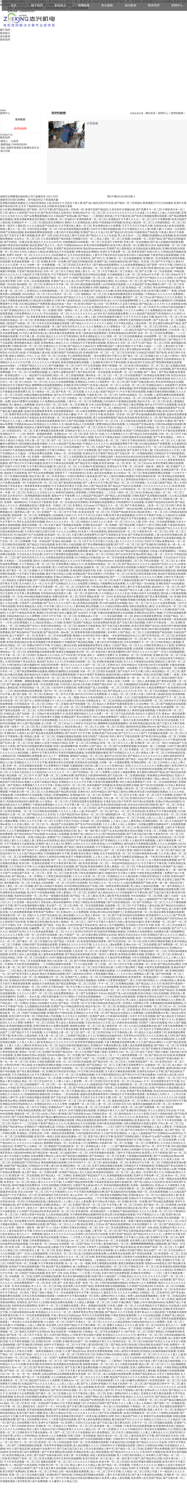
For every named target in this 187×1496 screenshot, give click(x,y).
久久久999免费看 (108, 986)
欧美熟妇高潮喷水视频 (31, 459)
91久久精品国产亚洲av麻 (62, 215)
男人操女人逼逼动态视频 (144, 886)
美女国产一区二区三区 (59, 905)
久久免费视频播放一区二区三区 (98, 1409)
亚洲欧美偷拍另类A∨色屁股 (62, 798)
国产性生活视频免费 (111, 1412)
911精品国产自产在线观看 (29, 534)
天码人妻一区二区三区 (37, 440)
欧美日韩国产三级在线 (95, 736)
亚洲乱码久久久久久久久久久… (51, 287)
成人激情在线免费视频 (50, 954)
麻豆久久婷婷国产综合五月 (24, 212)
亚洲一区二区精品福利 (172, 1295)
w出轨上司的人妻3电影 (54, 1113)
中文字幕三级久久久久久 (58, 606)
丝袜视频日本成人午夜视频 (110, 889)
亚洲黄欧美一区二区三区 (14, 1380)
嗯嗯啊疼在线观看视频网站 (47, 385)
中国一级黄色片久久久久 (49, 446)
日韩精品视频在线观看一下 (61, 964)
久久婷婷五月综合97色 (83, 723)
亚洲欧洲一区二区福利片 (61, 219)
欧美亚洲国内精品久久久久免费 (84, 713)
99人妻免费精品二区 (103, 1432)
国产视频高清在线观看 (173, 703)
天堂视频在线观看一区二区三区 (165, 733)
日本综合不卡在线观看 (154, 1338)
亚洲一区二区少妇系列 (151, 1325)
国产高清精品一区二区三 (100, 1064)
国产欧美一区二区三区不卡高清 (25, 1334)
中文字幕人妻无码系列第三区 (92, 1344)
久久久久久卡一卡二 (60, 772)
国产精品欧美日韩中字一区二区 (162, 1383)
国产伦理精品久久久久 (122, 752)
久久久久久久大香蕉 (11, 934)
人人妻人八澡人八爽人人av (133, 739)
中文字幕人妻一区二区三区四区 (82, 804)
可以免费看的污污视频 (56, 765)
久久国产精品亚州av (68, 814)
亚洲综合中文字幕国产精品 (15, 385)
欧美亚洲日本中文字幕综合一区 (137, 986)
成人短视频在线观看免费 (92, 1253)
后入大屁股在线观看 (126, 1364)
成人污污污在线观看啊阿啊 (122, 300)
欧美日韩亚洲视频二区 (16, 869)
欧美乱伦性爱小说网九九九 (19, 658)
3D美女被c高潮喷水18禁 (84, 287)
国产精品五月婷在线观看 (143, 433)
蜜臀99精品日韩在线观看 (110, 424)
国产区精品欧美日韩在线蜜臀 (16, 297)
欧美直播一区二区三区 (89, 1373)
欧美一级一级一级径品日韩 (167, 882)
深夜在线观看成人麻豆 (141, 606)
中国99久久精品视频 (167, 1087)
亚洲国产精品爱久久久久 (81, 1035)
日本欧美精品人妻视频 (168, 642)
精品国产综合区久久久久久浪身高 (129, 1377)
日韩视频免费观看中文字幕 (114, 498)
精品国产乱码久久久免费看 (44, 1380)
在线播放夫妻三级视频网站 (169, 931)
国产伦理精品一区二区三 (87, 772)
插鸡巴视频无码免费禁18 (26, 1185)
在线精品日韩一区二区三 (44, 1159)
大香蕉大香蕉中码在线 (48, 658)
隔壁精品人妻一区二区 (27, 511)
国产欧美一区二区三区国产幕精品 (144, 1331)
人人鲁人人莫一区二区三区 (104, 479)
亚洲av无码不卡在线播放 (145, 593)
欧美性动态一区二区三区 (45, 1048)
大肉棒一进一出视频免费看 (114, 762)
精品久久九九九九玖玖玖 (47, 242)
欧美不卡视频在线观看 (126, 580)
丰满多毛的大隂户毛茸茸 (14, 609)
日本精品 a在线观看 (42, 882)
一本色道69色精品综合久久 (125, 635)
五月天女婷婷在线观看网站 (139, 1357)
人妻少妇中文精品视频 (66, 232)
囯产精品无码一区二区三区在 (109, 1061)
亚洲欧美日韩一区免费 (53, 261)
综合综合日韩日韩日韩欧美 (143, 804)
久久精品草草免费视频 (142, 840)
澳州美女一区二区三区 (98, 375)
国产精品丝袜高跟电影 (77, 954)
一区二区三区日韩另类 (154, 326)
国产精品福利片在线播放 (134, 551)
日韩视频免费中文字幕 (56, 853)
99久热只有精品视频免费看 (112, 313)
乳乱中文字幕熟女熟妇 (107, 437)
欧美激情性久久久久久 (158, 915)
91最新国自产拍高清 (145, 232)
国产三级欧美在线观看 (45, 580)
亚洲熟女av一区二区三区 (68, 433)
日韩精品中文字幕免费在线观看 (87, 342)
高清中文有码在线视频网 (67, 1458)
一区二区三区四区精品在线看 (168, 446)
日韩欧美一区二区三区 (149, 1399)
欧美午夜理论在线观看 (81, 710)
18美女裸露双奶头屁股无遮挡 (140, 1123)
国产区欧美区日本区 (167, 1435)
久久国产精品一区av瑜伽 (141, 583)
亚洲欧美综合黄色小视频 (148, 612)
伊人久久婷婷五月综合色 (33, 648)
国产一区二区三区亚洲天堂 (34, 938)
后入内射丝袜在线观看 (133, 420)
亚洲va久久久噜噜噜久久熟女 (73, 407)
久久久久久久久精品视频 (14, 752)
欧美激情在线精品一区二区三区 (103, 564)
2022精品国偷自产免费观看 (34, 303)
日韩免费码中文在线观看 (130, 502)
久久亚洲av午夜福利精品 (92, 466)
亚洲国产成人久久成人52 (94, 232)
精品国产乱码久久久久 (164, 564)
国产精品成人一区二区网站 (27, 876)
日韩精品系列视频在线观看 (88, 1474)
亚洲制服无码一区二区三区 (85, 794)
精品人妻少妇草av (27, 970)
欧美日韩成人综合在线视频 (153, 993)
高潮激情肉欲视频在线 (162, 570)
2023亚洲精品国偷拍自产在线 (80, 886)
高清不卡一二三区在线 (24, 1123)
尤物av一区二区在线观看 (67, 453)
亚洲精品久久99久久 (86, 381)
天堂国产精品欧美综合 (29, 271)
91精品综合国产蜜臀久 (139, 889)
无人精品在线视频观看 (145, 619)
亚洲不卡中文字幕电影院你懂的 (135, 778)
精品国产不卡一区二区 (162, 684)
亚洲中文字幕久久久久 (161, 1019)
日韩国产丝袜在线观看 (19, 899)
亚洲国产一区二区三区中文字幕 (59, 511)
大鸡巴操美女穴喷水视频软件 (23, 664)
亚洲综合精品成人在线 (141, 1087)
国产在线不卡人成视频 (34, 850)
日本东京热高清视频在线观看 (53, 323)
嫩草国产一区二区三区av (137, 297)
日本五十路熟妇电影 (161, 1113)
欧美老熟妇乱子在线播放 (81, 1318)
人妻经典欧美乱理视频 (85, 606)
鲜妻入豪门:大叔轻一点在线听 (168, 228)
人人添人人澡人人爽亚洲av (126, 820)
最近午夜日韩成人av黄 (58, 573)
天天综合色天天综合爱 (29, 554)
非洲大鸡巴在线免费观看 (115, 1273)
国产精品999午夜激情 (121, 879)
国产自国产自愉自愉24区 (140, 381)
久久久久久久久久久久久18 (158, 485)
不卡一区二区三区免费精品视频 (29, 372)
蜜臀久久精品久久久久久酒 (122, 1325)
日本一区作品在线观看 (29, 925)
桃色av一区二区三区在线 (131, 817)
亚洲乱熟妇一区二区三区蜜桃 (62, 1090)
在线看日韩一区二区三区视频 (115, 1142)
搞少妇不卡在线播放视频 (41, 892)
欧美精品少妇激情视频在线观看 (51, 899)
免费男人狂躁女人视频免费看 (118, 772)
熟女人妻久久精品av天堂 (57, 1412)
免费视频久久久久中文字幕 (37, 785)
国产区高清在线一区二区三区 (158, 635)
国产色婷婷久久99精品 (24, 329)
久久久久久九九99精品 (13, 1429)
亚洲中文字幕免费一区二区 (115, 251)
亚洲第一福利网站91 (43, 456)
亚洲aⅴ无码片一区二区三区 (70, 785)
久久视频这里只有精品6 (56, 729)
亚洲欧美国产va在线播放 (170, 583)
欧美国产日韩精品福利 (136, 430)
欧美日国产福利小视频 (80, 437)
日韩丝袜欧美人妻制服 (142, 1370)
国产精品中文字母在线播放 (131, 518)
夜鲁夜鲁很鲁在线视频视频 (46, 316)
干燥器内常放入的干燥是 (137, 1360)
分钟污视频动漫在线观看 (63, 957)
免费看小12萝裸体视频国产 (53, 329)
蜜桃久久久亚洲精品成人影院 (81, 222)
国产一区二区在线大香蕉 (118, 850)
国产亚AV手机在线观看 (88, 824)
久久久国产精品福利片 (84, 498)
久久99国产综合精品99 (125, 378)
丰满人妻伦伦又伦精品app (65, 1315)
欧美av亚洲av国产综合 (39, 248)
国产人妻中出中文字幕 (95, 482)
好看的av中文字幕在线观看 (56, 951)
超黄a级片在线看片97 (43, 1448)
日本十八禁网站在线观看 (165, 1412)
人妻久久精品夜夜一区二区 (159, 590)
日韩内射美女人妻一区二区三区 (37, 1250)
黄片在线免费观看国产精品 (108, 417)
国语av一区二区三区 (92, 814)
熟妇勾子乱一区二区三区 (169, 316)
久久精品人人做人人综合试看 (163, 212)
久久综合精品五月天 (139, 446)
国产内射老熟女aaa (50, 970)
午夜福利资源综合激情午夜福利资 (113, 1182)
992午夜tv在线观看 (158, 629)
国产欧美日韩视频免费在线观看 (149, 215)
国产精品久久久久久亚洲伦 (167, 297)
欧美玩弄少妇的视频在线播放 (151, 791)
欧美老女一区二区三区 (16, 1182)
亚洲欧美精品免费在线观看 (57, 1302)
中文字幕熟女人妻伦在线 (146, 905)
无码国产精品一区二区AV (50, 349)
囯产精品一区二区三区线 (155, 342)
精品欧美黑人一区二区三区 (152, 511)
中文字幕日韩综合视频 (39, 466)
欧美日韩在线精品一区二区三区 (146, 365)
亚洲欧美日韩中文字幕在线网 (109, 362)
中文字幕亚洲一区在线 (21, 749)
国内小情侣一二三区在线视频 (49, 1328)
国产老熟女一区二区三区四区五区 (102, 918)
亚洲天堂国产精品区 (96, 209)
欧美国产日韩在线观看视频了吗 (26, 1266)
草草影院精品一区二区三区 (34, 687)
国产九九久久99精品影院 (74, 580)
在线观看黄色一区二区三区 (47, 1360)
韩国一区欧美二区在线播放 (112, 1087)
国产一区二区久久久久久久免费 (69, 440)
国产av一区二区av (154, 638)
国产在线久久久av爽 (101, 290)
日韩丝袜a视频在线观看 (168, 424)
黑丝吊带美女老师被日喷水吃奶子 (65, 1416)
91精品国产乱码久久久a (155, 1341)
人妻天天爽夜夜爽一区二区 (137, 918)
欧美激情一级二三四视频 (151, 746)
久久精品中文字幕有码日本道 (30, 999)
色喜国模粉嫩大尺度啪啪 (131, 1289)
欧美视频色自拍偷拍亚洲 (68, 1364)
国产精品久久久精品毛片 (81, 346)
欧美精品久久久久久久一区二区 (124, 1029)
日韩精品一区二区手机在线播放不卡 (103, 1331)
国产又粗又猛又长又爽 (164, 846)
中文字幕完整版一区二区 (44, 359)
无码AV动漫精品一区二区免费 (135, 394)
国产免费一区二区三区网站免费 (56, 775)
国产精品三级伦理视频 (131, 404)
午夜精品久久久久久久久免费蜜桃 (164, 294)
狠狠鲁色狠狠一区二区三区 (85, 1025)
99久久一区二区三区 (100, 580)
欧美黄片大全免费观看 (86, 469)
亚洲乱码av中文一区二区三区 (89, 212)
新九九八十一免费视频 (56, 755)
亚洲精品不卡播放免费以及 (106, 1045)
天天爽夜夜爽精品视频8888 (66, 918)
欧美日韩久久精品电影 (24, 1035)
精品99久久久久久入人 (64, 1299)
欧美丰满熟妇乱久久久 (92, 336)
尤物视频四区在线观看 (75, 242)
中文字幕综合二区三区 (24, 1195)
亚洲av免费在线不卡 (11, 716)
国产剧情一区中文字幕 (39, 209)
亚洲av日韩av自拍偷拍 (168, 801)
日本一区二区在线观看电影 (74, 599)
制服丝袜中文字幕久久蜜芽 (120, 873)
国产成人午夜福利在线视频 (147, 1474)
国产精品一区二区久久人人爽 (62, 1224)
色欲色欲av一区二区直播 (38, 489)
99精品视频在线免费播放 (38, 394)
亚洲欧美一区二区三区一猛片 (43, 590)
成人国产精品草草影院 (106, 1221)
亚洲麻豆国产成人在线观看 (32, 547)
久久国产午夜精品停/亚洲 (14, 398)
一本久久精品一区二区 (61, 999)
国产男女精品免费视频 (161, 1201)
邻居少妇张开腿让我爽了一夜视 (159, 290)
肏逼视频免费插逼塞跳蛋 (38, 232)
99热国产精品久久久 (109, 1019)
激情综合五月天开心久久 (74, 479)
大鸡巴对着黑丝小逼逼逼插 (82, 476)
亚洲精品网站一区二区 (143, 762)
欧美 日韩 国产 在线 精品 (144, 1227)
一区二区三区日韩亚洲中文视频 (42, 716)
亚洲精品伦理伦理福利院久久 (26, 980)
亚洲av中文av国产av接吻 (65, 427)
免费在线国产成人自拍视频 (155, 368)
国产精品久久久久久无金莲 (101, 235)
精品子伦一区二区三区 (112, 1347)
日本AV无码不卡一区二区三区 (84, 1162)
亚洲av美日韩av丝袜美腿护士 (106, 912)
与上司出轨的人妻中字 (100, 1390)
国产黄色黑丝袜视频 (69, 482)
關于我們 (37, 5)
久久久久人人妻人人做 (71, 811)
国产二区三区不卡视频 (109, 788)
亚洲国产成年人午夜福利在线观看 (118, 951)
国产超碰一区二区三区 (29, 694)
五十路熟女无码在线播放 (146, 469)
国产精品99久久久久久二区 (97, 1055)
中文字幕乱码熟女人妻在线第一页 (132, 323)
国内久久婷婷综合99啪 (46, 560)
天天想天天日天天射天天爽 (95, 1097)
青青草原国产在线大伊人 (146, 251)
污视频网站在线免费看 (112, 583)
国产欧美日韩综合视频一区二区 (159, 736)
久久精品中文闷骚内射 (73, 1139)
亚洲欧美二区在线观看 (155, 258)
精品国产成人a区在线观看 (36, 567)
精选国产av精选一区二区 (21, 323)
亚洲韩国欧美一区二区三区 (91, 219)
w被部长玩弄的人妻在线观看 (47, 869)
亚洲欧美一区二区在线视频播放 (124, 258)
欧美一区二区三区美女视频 (37, 1458)
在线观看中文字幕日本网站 (49, 450)
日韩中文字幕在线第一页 (55, 986)
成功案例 (130, 5)
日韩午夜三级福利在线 (67, 300)
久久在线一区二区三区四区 (109, 726)
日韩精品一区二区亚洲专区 (154, 1292)
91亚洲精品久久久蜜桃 (168, 999)
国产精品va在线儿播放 (45, 1247)
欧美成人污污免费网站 (109, 843)
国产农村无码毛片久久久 (71, 326)
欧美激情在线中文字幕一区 (68, 778)
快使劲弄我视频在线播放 (111, 931)
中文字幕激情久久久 (46, 1074)
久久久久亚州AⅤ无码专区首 (80, 931)
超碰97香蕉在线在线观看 (14, 245)
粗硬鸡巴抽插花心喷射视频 (71, 492)
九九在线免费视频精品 (132, 264)
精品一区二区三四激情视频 (68, 375)
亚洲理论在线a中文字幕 (150, 1071)
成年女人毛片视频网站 (111, 925)
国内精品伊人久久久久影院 (133, 1113)
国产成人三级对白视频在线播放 (116, 476)
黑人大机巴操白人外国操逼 (63, 768)
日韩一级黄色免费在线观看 (114, 886)
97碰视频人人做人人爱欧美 (156, 1126)
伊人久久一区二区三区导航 (46, 1286)
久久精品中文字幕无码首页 (34, 274)
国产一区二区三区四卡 (93, 427)
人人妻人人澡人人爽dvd (17, 1045)
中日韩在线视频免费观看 (18, 1077)
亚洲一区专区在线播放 (17, 1286)
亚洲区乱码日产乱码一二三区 (146, 798)
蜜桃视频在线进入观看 (26, 342)
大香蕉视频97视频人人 (106, 973)
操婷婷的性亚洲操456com (140, 726)
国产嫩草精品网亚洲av (128, 1146)
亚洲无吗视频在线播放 (71, 752)
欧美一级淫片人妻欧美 (12, 225)
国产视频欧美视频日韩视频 (130, 599)
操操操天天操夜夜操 (15, 472)
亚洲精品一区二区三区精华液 (135, 655)
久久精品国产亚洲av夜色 (140, 424)
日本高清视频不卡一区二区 (79, 446)
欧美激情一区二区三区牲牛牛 (142, 307)
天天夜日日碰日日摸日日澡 (39, 531)
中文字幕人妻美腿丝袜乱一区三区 (110, 1243)
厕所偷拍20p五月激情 (36, 674)
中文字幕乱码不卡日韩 (84, 729)
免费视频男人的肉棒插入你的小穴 (57, 515)
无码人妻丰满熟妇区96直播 (134, 349)
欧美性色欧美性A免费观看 (128, 596)
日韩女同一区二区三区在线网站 (141, 788)
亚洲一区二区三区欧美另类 (62, 873)
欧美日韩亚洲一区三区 (34, 388)
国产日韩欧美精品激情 (19, 1328)
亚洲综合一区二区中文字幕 (58, 694)
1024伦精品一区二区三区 (36, 294)
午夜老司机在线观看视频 (164, 255)
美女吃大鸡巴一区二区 (48, 404)
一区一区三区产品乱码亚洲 (118, 713)
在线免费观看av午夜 (156, 1012)
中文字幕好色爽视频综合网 (89, 1191)
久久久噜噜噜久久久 (97, 326)
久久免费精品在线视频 (52, 401)
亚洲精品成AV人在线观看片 (161, 385)
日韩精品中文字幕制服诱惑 (169, 453)
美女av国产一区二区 (96, 811)
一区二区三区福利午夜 (76, 586)
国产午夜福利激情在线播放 (122, 459)
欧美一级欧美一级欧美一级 (34, 378)
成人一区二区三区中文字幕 (105, 1471)
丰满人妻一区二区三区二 (52, 1035)
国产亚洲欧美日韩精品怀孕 (161, 1048)
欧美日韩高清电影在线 (143, 573)
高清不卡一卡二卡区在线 (51, 1406)
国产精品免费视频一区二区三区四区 (76, 983)
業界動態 (20, 119)
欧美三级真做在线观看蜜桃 (91, 333)
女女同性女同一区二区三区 (171, 606)
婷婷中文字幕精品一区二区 (59, 1344)
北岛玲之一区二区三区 (26, 238)
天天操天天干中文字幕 (148, 879)
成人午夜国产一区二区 (22, 635)
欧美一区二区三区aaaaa (128, 1081)
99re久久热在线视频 (91, 697)
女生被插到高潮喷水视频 (47, 1064)
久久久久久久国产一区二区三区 (88, 664)
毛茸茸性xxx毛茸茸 (134, 1035)
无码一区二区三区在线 (53, 355)
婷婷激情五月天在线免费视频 (23, 469)
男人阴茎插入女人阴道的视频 (105, 310)
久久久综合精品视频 (149, 1315)
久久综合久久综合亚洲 (92, 668)
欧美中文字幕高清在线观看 (58, 463)
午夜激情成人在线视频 (21, 817)
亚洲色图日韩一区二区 (95, 352)
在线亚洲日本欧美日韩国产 (108, 837)
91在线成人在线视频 (57, 833)
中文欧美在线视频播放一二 (29, 964)
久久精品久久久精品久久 (53, 629)
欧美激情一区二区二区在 (172, 1253)
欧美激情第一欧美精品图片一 (144, 977)
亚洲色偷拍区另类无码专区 (53, 1195)
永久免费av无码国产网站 (128, 1250)
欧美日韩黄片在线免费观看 (101, 320)
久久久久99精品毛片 (47, 817)
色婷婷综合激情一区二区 (28, 895)
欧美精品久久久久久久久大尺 (57, 1042)
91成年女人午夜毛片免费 (79, 749)
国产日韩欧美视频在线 (86, 960)
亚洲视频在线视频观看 (149, 557)
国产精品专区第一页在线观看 (94, 372)
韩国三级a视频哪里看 (65, 746)
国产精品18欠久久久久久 (136, 564)
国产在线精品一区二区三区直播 (107, 1155)
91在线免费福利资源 (104, 622)
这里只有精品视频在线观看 (34, 1097)
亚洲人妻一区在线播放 (136, 242)
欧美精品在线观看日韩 (157, 375)
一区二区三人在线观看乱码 (71, 456)
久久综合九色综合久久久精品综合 (28, 772)
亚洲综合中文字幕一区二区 (58, 284)
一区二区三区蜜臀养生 (146, 1142)
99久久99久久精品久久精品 (29, 251)
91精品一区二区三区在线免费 (139, 398)
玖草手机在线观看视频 (31, 1416)
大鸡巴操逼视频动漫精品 (113, 1282)
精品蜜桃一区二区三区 (29, 284)
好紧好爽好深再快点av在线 (101, 934)
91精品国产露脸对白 (38, 1390)
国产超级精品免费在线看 (14, 928)
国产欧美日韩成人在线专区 (56, 212)
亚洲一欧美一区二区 (86, 1282)
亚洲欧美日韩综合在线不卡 (152, 996)
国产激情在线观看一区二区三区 (17, 710)
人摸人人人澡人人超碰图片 (87, 619)
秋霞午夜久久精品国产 (105, 1276)
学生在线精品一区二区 (56, 313)
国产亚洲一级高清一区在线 (117, 1308)
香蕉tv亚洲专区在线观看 (65, 378)
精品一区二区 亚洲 (56, 1386)
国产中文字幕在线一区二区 (32, 1347)
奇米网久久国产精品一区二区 (124, 632)
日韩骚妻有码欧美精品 (72, 817)
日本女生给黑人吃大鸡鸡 (149, 1217)
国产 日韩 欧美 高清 (38, 537)
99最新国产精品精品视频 (79, 642)
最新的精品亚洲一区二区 (121, 531)
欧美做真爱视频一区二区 (25, 261)
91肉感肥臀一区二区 (155, 336)
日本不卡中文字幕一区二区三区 (58, 616)
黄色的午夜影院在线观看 (172, 573)
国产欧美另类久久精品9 (25, 973)
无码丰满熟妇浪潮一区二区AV (95, 596)
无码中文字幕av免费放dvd (159, 541)
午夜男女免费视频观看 (157, 967)
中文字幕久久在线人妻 (105, 541)
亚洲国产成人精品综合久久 (103, 892)
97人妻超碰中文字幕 (54, 1318)
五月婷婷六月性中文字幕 (139, 925)
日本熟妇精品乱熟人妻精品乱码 (44, 1201)
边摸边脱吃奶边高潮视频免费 (57, 1373)
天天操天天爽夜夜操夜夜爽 (15, 983)
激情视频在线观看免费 (166, 889)
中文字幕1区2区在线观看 (164, 720)
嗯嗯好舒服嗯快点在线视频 (157, 235)
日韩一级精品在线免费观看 (59, 1133)
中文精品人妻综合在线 (63, 645)
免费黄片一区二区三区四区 (39, 1022)
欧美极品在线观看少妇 (130, 1006)
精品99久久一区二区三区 (166, 586)
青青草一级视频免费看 (40, 433)
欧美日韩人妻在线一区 (123, 245)
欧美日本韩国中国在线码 (62, 850)
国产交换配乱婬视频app (22, 619)
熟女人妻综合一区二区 (97, 915)
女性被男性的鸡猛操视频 (14, 1243)
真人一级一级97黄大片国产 (93, 830)
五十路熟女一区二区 (43, 391)
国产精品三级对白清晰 (120, 791)
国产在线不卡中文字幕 (56, 339)
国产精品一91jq (134, 759)
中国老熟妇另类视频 (110, 222)
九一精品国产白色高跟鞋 (38, 375)
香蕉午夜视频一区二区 (114, 365)
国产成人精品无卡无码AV (170, 1016)
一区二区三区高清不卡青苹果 (105, 242)
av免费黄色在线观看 (118, 1253)
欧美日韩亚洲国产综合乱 (146, 625)
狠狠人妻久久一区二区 (12, 228)
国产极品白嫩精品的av (53, 1116)
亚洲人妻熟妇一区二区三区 (119, 866)
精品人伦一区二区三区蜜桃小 (102, 1429)
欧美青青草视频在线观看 (118, 648)
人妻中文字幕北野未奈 (12, 1289)
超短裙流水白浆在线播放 (55, 268)
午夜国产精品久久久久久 (33, 365)
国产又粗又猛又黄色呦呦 (116, 625)
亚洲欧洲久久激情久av (78, 349)
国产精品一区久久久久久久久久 (24, 1308)
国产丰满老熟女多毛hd (113, 534)
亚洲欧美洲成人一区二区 (57, 1204)
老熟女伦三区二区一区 (82, 788)
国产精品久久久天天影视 (62, 388)
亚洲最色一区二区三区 (141, 749)
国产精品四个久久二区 (165, 1221)
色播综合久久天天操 (54, 346)
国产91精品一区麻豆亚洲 (18, 242)
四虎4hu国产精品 (23, 446)
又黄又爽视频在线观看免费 (48, 430)
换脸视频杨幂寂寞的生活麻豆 (94, 645)
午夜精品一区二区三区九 (144, 1406)
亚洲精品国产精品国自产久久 (89, 1175)
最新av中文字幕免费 (63, 495)
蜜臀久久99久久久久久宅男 (80, 843)
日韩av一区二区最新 (57, 703)
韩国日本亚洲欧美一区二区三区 (47, 398)
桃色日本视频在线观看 (52, 973)
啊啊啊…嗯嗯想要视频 (27, 681)
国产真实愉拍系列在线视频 (120, 1191)
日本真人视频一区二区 (120, 1305)
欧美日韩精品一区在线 (71, 508)
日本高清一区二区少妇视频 (169, 1286)
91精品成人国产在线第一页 (19, 713)
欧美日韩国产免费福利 (12, 720)
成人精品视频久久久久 (71, 915)
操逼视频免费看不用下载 (124, 443)
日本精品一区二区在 (114, 1090)
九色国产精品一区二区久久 (111, 446)
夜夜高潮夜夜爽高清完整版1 (30, 219)
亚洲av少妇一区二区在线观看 (141, 837)
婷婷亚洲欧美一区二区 (131, 1188)
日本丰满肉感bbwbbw (152, 1302)
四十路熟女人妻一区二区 (150, 752)
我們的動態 (20, 128)
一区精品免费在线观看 (39, 453)
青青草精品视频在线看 (108, 1256)
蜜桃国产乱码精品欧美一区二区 (66, 1146)
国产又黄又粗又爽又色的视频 (49, 1468)
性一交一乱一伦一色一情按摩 (99, 638)
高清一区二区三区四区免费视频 (156, 333)
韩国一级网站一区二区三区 (72, 310)
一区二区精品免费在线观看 (119, 938)
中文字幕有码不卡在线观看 (66, 274)
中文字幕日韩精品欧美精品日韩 (58, 830)
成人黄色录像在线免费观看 (59, 333)
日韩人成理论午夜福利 (126, 1351)
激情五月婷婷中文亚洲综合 (34, 1331)
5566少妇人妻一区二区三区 (85, 329)
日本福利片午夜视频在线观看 (119, 401)
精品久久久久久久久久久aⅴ (58, 1234)
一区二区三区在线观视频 (87, 1068)
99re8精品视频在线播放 (37, 596)
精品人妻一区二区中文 (160, 554)
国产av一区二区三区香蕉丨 (59, 690)
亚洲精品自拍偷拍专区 (109, 1035)
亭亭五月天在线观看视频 (96, 1315)
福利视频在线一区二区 (16, 882)
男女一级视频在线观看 (56, 895)
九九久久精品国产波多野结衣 (150, 339)
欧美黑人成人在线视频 (80, 1386)
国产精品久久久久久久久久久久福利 (91, 323)
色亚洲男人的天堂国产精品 (145, 1240)
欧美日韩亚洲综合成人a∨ (155, 268)
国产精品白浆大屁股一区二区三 (115, 827)
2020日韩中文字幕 (175, 1100)
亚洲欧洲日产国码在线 (59, 1012)
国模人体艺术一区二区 (160, 1409)
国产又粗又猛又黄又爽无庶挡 (114, 1422)
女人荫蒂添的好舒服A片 (134, 479)
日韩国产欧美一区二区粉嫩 (22, 1263)
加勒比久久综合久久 (11, 1094)
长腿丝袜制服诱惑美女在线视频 (125, 294)
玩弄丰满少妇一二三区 (23, 1139)
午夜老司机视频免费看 (105, 781)
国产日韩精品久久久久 (63, 583)
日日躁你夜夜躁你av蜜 (142, 359)
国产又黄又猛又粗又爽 (139, 833)
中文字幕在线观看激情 (137, 846)
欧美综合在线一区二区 (162, 456)
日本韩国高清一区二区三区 (135, 489)
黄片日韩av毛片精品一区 (106, 1201)
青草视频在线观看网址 (102, 502)
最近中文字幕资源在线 (99, 1139)
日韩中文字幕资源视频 (127, 1126)
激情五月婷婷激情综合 (168, 359)
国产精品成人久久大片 (151, 303)
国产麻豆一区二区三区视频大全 (140, 355)
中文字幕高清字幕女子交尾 (67, 485)
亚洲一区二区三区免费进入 (88, 368)
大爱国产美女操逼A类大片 (87, 1185)
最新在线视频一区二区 (34, 524)
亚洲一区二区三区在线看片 (170, 925)
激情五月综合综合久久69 (76, 609)
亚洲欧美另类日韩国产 (76, 385)
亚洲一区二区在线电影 (107, 1149)
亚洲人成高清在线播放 (99, 472)
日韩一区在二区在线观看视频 (33, 281)
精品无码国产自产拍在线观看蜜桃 (148, 329)
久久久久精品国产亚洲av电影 (65, 443)
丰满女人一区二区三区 (109, 1077)
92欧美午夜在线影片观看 (87, 1334)
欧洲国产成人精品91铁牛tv (104, 551)
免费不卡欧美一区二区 (19, 255)
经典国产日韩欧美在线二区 (152, 567)
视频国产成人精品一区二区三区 (37, 407)
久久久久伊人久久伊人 (85, 1412)
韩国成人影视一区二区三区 (39, 736)
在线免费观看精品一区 (66, 411)
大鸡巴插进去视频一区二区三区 (44, 228)
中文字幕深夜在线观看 (50, 1263)
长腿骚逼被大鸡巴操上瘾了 (85, 765)
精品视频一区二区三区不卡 (76, 541)
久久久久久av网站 (133, 310)
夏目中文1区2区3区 (115, 755)
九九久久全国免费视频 (61, 381)
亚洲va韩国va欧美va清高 (26, 1149)
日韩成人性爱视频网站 (162, 551)
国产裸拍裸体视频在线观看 (166, 362)
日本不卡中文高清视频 (87, 365)
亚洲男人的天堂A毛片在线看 (91, 1234)
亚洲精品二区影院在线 (30, 1133)
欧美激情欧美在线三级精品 (34, 1058)
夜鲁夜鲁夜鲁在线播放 (37, 485)
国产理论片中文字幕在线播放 (25, 463)
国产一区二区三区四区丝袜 (95, 1032)
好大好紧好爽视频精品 (12, 209)
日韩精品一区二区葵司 (79, 398)
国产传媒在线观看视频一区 (79, 1360)
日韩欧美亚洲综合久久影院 (159, 645)
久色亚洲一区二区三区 (85, 951)
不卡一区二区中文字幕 (90, 414)
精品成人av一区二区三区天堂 (77, 1240)
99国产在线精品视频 (11, 232)
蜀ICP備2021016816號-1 (121, 196)
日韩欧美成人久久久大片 (133, 1276)
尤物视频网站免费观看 (75, 551)
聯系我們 (154, 5)
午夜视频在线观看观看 (139, 1155)
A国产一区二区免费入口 (96, 1058)
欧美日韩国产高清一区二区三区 (155, 1247)
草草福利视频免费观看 (116, 1185)
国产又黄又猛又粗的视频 (166, 1360)
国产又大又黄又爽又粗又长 (117, 339)
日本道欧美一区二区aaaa (43, 1243)
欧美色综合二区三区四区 (150, 1116)
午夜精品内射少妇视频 (122, 1442)
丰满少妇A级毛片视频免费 (148, 827)
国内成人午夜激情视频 (173, 593)
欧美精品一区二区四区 (139, 287)
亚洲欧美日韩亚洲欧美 (39, 921)
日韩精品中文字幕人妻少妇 (76, 837)
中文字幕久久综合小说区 (84, 986)
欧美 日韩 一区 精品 (20, 1247)
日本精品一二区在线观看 (18, 560)
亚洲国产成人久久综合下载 (95, 547)
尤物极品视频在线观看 (68, 736)
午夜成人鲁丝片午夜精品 (67, 489)
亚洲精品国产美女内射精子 (88, 573)
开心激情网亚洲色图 (78, 355)
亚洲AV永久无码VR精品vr (122, 664)
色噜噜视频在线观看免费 (41, 651)
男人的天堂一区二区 (64, 466)
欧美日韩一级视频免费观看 (110, 1386)
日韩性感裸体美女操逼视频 (136, 437)
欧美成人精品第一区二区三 (138, 222)
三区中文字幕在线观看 (65, 1029)
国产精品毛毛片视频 (86, 463)
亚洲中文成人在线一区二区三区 (122, 268)
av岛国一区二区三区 (133, 385)
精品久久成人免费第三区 (152, 1032)
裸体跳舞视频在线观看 (53, 1162)
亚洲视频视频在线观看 (37, 495)
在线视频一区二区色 (11, 596)
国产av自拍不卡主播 (84, 612)
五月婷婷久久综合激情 (80, 629)
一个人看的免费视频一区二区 (130, 1055)
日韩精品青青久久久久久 (70, 1429)
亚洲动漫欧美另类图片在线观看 (25, 1399)
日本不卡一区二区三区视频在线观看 (152, 1422)
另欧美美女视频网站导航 (147, 411)
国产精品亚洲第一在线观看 (19, 349)
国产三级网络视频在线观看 (27, 1445)
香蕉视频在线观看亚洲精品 (49, 320)
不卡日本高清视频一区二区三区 (21, 1461)
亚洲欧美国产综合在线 (104, 733)
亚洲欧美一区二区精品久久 (51, 1425)
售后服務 (107, 5)
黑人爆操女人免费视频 (21, 404)
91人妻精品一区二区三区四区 (20, 437)
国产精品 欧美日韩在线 (147, 547)
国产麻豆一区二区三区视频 (22, 570)
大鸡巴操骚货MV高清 (94, 300)
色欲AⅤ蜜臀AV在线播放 (25, 401)
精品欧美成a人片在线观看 (80, 424)
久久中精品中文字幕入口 (23, 866)
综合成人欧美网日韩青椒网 (106, 1269)
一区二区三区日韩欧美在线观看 (39, 811)
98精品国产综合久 (29, 625)
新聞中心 (163, 113)
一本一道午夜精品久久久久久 (72, 1084)
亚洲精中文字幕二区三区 (164, 1237)
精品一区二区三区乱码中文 (123, 277)
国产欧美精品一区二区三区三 (130, 859)
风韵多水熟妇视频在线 (96, 577)
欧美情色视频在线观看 (79, 417)
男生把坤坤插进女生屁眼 (167, 287)
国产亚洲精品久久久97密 (114, 840)
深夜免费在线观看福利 (80, 889)
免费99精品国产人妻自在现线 (113, 346)
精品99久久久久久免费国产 (93, 1299)
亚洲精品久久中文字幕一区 (15, 456)
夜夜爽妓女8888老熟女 (160, 775)
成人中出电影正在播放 (16, 1155)
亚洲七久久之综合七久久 (41, 492)
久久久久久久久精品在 (29, 1142)
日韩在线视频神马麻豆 (109, 316)
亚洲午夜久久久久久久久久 (37, 778)
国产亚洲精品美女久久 (16, 310)
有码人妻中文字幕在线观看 (95, 378)
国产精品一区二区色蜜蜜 (115, 1464)
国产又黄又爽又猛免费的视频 (81, 1367)
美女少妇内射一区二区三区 (77, 658)
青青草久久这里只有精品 (124, 303)
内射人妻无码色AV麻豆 (131, 921)
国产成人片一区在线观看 (36, 1377)
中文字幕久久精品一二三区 (146, 346)
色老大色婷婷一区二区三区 (34, 918)
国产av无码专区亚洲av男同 (130, 554)
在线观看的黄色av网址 (19, 1237)
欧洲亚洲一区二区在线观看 (24, 1175)
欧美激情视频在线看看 (76, 228)
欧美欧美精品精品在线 (127, 290)
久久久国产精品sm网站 (30, 853)
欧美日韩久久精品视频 (136, 255)
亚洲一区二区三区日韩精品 (84, 742)
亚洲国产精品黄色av (11, 1126)
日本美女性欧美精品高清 (48, 297)
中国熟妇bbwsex (73, 245)
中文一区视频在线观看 (61, 1347)
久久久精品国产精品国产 (143, 313)
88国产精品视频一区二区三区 (89, 277)
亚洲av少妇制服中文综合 (43, 1003)
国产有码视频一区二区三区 (15, 1168)
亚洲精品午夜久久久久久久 (80, 430)
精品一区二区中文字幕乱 (33, 1107)
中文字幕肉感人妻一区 (124, 1032)
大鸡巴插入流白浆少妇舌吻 (75, 684)
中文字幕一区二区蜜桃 (43, 310)
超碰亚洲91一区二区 (76, 1152)
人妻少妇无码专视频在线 (168, 534)
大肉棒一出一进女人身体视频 (138, 681)
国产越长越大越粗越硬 (19, 684)
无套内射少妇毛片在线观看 (153, 664)
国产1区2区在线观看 (151, 785)
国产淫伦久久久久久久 (139, 651)
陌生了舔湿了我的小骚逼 (101, 817)
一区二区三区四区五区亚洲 (124, 687)
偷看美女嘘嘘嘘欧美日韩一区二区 (75, 651)
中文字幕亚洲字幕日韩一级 (66, 863)
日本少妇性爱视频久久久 (103, 404)
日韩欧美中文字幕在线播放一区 (74, 1295)
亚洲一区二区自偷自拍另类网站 (70, 502)
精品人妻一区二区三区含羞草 (94, 1107)
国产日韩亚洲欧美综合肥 (107, 398)
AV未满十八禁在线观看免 (92, 531)
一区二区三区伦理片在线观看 (70, 882)
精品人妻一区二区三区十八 (154, 1364)
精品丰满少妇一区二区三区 (100, 1006)
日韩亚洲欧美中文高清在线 (56, 368)
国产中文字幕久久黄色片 (169, 261)
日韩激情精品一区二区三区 (170, 222)
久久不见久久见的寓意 (75, 1016)
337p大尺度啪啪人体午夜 (129, 1390)
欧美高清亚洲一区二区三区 (94, 511)
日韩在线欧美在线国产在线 (153, 1344)
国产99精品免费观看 (84, 1087)
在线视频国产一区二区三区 (39, 1084)
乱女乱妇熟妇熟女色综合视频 (126, 830)
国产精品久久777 (83, 681)
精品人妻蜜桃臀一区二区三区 (139, 1354)
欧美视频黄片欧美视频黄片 (48, 642)
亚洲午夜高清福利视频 (109, 1123)
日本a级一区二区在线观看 (94, 820)
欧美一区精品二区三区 (58, 505)
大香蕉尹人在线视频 (30, 603)
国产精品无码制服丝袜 (80, 261)
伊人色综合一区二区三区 (33, 381)
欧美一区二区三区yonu (139, 463)
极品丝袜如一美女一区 (64, 303)
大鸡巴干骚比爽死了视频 (129, 967)
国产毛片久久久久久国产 (57, 603)
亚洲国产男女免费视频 (139, 1090)
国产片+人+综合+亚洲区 (54, 1227)
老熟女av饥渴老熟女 (47, 840)
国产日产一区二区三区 (19, 518)
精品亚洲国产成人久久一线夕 (45, 245)
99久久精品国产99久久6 (128, 1416)
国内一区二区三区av (129, 492)
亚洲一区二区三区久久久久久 (118, 1116)
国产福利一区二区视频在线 (169, 1403)
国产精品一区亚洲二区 (141, 261)
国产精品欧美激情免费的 (89, 866)
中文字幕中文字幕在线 (154, 863)
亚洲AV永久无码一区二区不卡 (123, 342)
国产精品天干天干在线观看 (27, 1032)
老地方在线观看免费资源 (148, 616)
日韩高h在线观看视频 (84, 537)
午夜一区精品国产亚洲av (46, 541)
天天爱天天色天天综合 (66, 820)
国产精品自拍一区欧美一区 (68, 209)
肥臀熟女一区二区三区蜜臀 (125, 326)
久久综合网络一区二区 (146, 703)
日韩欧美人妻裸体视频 (119, 388)
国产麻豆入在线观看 (173, 1240)
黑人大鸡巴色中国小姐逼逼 (67, 567)
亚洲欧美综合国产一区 (16, 316)
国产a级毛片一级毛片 (54, 1110)
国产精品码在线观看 (170, 417)
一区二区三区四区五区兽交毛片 (74, 264)
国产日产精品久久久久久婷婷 (155, 277)
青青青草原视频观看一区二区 (110, 749)
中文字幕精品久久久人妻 (136, 228)
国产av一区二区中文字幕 (156, 1146)
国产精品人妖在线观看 (117, 495)
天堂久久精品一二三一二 (121, 427)
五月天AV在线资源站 (79, 255)
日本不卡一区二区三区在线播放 (146, 869)
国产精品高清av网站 (169, 964)
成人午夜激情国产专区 (136, 1077)
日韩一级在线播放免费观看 (24, 368)
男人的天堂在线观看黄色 (170, 716)
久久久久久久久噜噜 (150, 577)
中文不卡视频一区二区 (58, 459)
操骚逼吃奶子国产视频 (103, 1084)
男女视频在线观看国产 (172, 1406)
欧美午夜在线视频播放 (122, 515)
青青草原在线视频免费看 (36, 638)
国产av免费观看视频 (35, 215)
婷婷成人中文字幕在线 (117, 215)
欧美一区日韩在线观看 (148, 938)
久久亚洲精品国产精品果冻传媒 (58, 791)
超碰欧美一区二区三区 (96, 567)
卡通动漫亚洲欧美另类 (63, 938)
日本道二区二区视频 (155, 830)
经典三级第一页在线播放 (82, 1435)
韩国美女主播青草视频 (37, 427)
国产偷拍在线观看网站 (106, 264)
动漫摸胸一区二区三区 (117, 905)
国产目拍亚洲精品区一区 (121, 902)
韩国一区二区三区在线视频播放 (124, 336)
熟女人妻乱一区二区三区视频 (113, 238)
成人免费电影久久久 (154, 1159)
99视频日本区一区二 (84, 238)
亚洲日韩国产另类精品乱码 (66, 352)
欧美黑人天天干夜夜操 (12, 577)
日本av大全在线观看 (26, 759)
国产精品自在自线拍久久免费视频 (124, 1012)
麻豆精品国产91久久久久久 (127, 1419)
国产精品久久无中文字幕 (116, 1068)
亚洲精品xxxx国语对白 (170, 1133)
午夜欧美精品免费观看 (150, 873)
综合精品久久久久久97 (80, 1468)
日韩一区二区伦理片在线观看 (41, 934)
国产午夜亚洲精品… (164, 437)
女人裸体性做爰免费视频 (141, 710)
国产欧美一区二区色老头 (43, 508)
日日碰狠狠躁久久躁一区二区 (123, 274)
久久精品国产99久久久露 (128, 590)
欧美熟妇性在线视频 (86, 762)
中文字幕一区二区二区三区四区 (17, 655)
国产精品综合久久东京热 (41, 814)
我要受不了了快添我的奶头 (70, 472)
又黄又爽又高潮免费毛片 (85, 534)
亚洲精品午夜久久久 (108, 1110)
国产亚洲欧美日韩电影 (153, 544)
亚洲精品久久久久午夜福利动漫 (168, 739)
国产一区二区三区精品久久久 (67, 859)
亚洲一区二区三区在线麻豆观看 (27, 1474)
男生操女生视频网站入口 (49, 749)
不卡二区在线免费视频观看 (34, 1315)
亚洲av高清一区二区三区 (14, 307)
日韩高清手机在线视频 (141, 407)
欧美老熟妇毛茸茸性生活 (25, 268)
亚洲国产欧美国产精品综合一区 (60, 1051)
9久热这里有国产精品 (90, 648)
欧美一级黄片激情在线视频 (136, 1221)
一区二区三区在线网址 (83, 899)
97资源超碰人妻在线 (38, 352)
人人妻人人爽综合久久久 (104, 1188)
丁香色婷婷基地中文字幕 (128, 1139)
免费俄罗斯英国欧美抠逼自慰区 (76, 1357)
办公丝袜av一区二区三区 (129, 281)
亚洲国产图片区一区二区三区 (102, 420)
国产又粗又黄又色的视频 (131, 622)
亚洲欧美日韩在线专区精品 (36, 1029)
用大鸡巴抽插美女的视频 (113, 603)
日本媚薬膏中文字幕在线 (133, 892)
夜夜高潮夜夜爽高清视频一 (76, 362)
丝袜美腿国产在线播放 (99, 785)
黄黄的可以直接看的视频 (167, 537)
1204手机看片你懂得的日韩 (15, 586)
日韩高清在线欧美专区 (44, 1168)
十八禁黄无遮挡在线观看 (57, 876)
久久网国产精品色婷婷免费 (77, 1182)
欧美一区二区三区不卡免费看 (155, 794)
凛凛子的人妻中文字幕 (100, 1136)
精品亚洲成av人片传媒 (102, 518)
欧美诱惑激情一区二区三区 (165, 1380)
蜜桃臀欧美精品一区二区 (140, 658)
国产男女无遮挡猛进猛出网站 (96, 281)
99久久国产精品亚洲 (94, 485)
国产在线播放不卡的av (93, 993)
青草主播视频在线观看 (104, 1263)
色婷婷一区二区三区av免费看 (148, 1068)
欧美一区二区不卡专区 (66, 668)
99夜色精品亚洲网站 (87, 251)
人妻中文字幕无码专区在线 (107, 255)
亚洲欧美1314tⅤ (146, 245)
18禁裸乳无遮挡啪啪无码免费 (135, 320)
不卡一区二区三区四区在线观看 (108, 528)
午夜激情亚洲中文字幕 (170, 388)
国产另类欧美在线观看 (140, 534)
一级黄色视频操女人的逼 (47, 1351)
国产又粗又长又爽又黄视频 (19, 235)
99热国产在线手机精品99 (113, 869)
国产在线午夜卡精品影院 (112, 450)
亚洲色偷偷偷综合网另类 (122, 333)
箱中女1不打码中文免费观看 (70, 394)
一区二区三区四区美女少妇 (91, 690)
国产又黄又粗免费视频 (170, 1025)
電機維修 (84, 5)
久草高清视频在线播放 (39, 577)
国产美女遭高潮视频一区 (159, 596)
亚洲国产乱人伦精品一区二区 (81, 977)
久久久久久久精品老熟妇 (116, 1321)
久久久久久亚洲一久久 (12, 264)
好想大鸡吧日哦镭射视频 (38, 697)
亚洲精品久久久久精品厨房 (122, 876)
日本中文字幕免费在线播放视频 (61, 554)
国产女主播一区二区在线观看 (156, 271)
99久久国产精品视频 (72, 420)
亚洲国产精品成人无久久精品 (26, 1120)
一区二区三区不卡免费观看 (155, 219)
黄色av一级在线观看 (173, 713)
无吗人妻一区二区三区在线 (20, 1188)
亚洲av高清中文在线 (138, 362)
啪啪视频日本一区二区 (129, 638)
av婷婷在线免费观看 (40, 258)
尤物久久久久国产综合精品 (42, 915)
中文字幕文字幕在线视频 (30, 573)
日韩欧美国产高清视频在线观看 (101, 489)
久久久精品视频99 (122, 547)
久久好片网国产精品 (159, 518)
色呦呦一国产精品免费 (122, 524)
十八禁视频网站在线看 (56, 980)
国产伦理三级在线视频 (136, 570)
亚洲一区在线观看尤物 (45, 684)
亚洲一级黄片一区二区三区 (19, 726)
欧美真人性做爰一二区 (115, 329)
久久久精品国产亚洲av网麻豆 (143, 284)
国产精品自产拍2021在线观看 (125, 485)
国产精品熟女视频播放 (83, 980)
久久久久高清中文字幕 (48, 551)
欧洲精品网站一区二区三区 (75, 1165)
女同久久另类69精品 (25, 1435)
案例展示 (60, 5)
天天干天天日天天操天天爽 (137, 225)
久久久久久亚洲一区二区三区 (89, 876)
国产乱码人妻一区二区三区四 (16, 742)
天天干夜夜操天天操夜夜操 (19, 843)
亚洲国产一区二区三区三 (99, 947)
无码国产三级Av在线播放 (153, 1022)
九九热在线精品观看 (57, 1214)
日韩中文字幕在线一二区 (160, 622)
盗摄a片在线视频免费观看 (131, 1409)
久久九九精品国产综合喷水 (42, 225)
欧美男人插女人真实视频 (23, 954)
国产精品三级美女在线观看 (79, 846)
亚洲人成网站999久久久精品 (109, 1295)
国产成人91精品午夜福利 (158, 759)
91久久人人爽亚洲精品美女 (164, 479)
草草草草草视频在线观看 (58, 1445)
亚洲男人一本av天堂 (28, 996)
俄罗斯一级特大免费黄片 (124, 1299)
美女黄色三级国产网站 (85, 1396)
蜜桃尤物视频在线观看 (131, 1263)
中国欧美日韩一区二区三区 (27, 346)
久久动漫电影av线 (176, 303)
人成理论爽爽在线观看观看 (169, 394)
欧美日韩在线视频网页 (96, 245)
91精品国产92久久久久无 (168, 528)
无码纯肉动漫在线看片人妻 (56, 593)
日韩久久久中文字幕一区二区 (35, 820)
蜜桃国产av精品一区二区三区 (86, 755)
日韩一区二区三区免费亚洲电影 (81, 707)
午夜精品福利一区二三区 (152, 951)
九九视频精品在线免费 (37, 1006)
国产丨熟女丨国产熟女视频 (159, 372)
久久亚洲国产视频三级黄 (93, 1051)
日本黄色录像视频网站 (105, 1048)
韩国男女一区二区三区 (112, 381)
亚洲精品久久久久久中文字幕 (30, 762)
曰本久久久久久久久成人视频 (73, 1230)
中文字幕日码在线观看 (132, 391)
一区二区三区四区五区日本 (166, 349)
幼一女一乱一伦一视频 (66, 697)
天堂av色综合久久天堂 (166, 450)
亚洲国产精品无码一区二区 (107, 684)
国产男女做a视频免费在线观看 (148, 414)
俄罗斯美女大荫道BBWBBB (90, 775)
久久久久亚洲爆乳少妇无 (171, 843)
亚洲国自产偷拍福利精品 (74, 359)
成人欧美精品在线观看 (85, 603)
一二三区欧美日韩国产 (19, 1468)
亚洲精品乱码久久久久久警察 (54, 619)
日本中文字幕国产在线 (148, 515)
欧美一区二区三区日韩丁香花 (165, 505)
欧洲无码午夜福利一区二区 (24, 986)
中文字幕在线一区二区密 (49, 1178)
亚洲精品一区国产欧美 (134, 629)
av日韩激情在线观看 (114, 284)
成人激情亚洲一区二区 (114, 1025)
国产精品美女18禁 (151, 1458)
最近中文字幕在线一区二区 (47, 707)
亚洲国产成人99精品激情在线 (110, 261)
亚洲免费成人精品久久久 (55, 342)
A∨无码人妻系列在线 (31, 333)
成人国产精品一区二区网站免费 (40, 1172)
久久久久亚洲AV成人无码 (54, 759)
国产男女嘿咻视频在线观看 (98, 544)
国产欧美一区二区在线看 (70, 391)
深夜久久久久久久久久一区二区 (137, 716)
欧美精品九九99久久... (159, 1094)
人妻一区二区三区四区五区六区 (113, 1103)
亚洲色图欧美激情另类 (82, 570)
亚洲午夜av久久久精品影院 (149, 1312)
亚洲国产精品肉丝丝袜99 (68, 248)
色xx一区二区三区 (138, 603)
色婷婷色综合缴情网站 (24, 1305)
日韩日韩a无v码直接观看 (121, 996)
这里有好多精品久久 (155, 508)
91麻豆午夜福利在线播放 (74, 1159)
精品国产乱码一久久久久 (152, 459)
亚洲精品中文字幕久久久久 (123, 219)
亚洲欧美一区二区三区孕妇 (42, 1471)
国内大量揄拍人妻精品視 (18, 479)
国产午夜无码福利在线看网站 (128, 915)
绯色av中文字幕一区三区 (155, 274)
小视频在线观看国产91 (168, 407)
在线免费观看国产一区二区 (29, 1282)
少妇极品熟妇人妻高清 (172, 980)
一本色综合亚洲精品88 (161, 1038)
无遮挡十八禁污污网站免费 (151, 524)
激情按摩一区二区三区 (24, 515)
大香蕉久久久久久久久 (16, 359)
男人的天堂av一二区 (129, 235)
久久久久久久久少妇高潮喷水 (49, 255)
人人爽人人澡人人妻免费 (67, 1081)
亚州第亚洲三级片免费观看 (110, 710)
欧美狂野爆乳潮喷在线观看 (168, 463)
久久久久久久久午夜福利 (46, 362)
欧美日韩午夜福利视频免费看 (41, 599)
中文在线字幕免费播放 (120, 1217)
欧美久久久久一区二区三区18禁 (118, 960)
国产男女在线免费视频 (40, 472)
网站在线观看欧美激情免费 (91, 1120)
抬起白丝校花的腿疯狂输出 (74, 1045)
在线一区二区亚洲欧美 (75, 404)
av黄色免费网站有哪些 (93, 411)
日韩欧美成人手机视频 (48, 1016)
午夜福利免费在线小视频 (105, 586)
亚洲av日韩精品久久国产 (67, 577)
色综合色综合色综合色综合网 (131, 456)
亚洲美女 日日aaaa (83, 505)
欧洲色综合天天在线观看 (60, 251)
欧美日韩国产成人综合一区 (93, 303)
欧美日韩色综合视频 (94, 274)
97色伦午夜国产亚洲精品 (91, 674)
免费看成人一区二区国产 (43, 1357)
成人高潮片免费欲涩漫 (112, 1396)
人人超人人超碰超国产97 (148, 899)
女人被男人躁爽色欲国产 (62, 372)
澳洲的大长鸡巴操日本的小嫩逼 (58, 414)
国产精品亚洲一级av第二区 (58, 632)
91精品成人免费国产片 (47, 837)
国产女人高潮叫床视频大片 (39, 700)
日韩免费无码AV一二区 (139, 1386)
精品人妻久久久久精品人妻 (19, 840)
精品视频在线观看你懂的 (33, 443)
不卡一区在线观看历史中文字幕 (161, 1081)
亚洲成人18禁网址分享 (135, 1003)
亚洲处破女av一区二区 (141, 1195)
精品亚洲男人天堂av (92, 1224)
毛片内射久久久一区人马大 (34, 583)
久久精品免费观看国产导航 (135, 882)
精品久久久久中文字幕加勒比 (62, 336)
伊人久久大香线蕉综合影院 (109, 658)
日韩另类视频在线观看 (109, 430)
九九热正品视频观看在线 (142, 1025)
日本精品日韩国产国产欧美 (151, 352)
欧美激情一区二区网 (96, 508)
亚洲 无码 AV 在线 (93, 433)
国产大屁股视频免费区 (103, 1168)
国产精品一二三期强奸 (90, 215)
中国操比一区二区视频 (75, 970)
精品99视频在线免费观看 (28, 690)
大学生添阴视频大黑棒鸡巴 (147, 957)
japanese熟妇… (9, 365)
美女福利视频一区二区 (119, 616)
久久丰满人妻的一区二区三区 (28, 824)
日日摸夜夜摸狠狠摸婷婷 (113, 977)
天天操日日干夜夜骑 (39, 502)
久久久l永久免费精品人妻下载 (138, 973)
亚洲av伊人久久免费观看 (74, 912)
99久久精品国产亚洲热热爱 (88, 1399)
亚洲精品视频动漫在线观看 (47, 1019)
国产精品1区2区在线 (121, 232)
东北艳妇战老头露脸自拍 (147, 248)
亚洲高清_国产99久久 (92, 258)
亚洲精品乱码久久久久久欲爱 (108, 307)
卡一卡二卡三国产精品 (140, 528)
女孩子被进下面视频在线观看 (64, 524)
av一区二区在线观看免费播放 (118, 557)
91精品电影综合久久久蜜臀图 (23, 616)
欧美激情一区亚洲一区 (116, 414)
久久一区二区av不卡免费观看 (73, 528)
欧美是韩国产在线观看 (59, 1068)
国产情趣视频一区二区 (61, 365)
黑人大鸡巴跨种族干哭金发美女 (17, 661)
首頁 (13, 5)
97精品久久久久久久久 (96, 443)
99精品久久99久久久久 (93, 521)
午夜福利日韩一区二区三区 (42, 482)
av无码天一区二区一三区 (65, 294)
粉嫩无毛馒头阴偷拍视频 (161, 391)
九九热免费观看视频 (20, 912)
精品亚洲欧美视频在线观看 (169, 912)
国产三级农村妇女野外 (122, 908)
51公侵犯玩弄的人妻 (166, 1195)
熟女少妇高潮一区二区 (60, 960)
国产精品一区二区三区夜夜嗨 (160, 1204)
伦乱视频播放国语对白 (90, 850)
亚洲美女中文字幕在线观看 (161, 811)
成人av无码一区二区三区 (84, 1195)
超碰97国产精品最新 (15, 1165)
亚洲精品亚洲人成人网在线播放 (91, 1451)
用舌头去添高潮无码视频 (30, 521)
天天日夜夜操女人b (22, 1074)
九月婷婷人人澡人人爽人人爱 (78, 316)
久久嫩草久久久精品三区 (63, 1481)
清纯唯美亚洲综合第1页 (117, 619)
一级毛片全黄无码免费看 (135, 720)
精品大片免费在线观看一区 (40, 326)
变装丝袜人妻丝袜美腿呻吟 (110, 651)
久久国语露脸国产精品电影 (56, 238)
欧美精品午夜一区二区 (147, 1120)
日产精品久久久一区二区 (109, 505)
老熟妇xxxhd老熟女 (156, 1263)
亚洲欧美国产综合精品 (26, 951)
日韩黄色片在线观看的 (139, 931)
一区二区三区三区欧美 (107, 629)
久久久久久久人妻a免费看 (107, 944)
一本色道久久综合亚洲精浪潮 (26, 1321)
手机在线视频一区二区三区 (159, 560)
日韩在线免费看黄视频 (62, 674)
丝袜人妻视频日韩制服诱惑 (85, 339)
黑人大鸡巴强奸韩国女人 (49, 726)
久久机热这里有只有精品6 (23, 417)
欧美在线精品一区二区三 (18, 287)
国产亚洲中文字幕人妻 (139, 450)
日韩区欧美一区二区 (157, 440)
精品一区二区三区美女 (16, 1403)
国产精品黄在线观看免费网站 (47, 733)
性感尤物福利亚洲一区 (148, 476)
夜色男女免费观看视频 (99, 1351)
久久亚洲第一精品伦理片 (25, 902)
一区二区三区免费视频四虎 (22, 856)
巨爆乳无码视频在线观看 (47, 1276)
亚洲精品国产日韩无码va (168, 918)
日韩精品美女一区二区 (19, 430)
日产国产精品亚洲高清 (123, 1247)
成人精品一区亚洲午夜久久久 (147, 1172)
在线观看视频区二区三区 (128, 560)
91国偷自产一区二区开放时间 (159, 1328)
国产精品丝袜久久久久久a (75, 307)
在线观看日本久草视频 (108, 297)
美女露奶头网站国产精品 (166, 323)
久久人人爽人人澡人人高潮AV (120, 824)
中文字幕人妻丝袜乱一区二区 (86, 268)
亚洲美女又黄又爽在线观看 (156, 1393)
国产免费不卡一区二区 (148, 209)
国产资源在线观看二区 (144, 1253)
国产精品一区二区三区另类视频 (127, 482)
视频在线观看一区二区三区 (56, 1461)
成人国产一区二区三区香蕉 (69, 1208)
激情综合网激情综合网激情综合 (148, 807)
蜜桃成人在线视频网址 (75, 1038)
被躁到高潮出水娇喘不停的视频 (124, 674)
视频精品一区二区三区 (112, 287)
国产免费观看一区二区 (128, 928)
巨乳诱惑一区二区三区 (117, 573)
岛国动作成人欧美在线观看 (169, 225)
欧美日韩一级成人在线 (108, 681)
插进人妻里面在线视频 (69, 739)
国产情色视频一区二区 (82, 703)
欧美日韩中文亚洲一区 (21, 1016)
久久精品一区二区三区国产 (59, 1321)
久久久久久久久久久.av (83, 313)
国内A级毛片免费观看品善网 (140, 843)
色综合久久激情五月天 (148, 713)
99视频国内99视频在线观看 (51, 889)
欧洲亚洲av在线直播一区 (99, 990)
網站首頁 (150, 113)
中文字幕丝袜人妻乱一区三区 (74, 225)
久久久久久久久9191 (131, 541)
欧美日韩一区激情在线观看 (34, 863)
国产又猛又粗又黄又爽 (73, 590)
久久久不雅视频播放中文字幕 (23, 830)
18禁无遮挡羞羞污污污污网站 (57, 996)
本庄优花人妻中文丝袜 (72, 235)
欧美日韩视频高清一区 (136, 1412)
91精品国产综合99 (24, 1038)
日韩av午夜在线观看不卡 (51, 713)
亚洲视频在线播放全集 (26, 1477)
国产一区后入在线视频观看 (169, 651)
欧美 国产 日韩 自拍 (47, 235)
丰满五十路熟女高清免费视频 (89, 902)
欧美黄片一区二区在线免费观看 (53, 635)
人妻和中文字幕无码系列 (43, 752)
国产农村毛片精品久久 (77, 1178)
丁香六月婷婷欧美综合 (21, 1425)
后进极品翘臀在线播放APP (153, 824)
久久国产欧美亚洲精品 (113, 1133)
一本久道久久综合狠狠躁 (115, 1406)
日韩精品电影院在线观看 (60, 557)
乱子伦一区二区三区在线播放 (151, 690)
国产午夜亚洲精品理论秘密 (57, 1451)
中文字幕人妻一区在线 (31, 336)
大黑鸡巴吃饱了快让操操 (18, 1064)
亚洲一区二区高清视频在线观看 (24, 765)
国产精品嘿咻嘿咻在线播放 (32, 671)
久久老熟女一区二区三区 (54, 801)
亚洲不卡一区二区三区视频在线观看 (58, 1305)
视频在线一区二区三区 (27, 1113)
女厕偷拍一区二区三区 (157, 1064)
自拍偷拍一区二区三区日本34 (16, 846)
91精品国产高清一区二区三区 (28, 873)
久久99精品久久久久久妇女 (114, 593)
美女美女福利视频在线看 (76, 1276)
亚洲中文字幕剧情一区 (50, 1422)
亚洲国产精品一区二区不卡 (56, 277)
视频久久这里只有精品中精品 (50, 742)
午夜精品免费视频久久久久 (47, 804)
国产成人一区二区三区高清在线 (127, 811)
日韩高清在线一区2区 (12, 1201)
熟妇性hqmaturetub (94, 248)
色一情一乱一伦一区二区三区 (144, 677)
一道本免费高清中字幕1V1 (106, 355)
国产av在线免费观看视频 (53, 437)
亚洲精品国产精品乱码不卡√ (147, 609)
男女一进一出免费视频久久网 (159, 1208)
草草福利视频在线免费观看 (63, 547)
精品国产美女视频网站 (58, 1266)
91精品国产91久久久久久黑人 (38, 1383)
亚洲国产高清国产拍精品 (77, 622)
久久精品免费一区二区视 (91, 964)
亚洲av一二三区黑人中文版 (66, 638)
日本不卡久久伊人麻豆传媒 (28, 1217)
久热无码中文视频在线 (122, 209)
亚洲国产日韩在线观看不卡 (91, 1217)
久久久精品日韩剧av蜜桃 (114, 606)
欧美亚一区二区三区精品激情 (167, 1149)
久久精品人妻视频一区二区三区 (92, 1302)
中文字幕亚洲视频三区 (21, 1341)
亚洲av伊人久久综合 (48, 655)
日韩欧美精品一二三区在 (102, 492)
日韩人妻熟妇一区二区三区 (71, 892)
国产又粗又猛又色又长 (112, 999)
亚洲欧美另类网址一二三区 (98, 1126)
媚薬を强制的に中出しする (24, 355)
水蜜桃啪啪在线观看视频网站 (166, 1003)
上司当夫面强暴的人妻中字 (146, 498)
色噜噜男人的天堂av (33, 1198)
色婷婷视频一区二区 (168, 245)
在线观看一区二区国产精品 (146, 238)
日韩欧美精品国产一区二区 (143, 1061)
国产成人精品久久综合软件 (149, 1182)
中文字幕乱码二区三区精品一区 (120, 271)
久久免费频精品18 (155, 310)
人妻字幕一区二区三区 (104, 1230)
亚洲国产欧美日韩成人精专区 (81, 869)
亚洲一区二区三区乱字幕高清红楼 (94, 967)
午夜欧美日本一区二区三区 (102, 394)
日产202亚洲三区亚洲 (73, 655)
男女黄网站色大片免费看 (107, 225)
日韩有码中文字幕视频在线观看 (118, 1445)
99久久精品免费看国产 (154, 687)
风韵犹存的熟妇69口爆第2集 (23, 801)
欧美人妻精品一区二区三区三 (70, 921)
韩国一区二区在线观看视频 (88, 905)
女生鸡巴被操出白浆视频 (112, 537)
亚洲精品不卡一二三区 (25, 222)
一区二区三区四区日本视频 (73, 290)
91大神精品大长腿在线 (88, 557)
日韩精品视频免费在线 (53, 1149)
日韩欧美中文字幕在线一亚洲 (16, 837)
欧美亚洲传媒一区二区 (52, 417)
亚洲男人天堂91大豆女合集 (80, 1422)
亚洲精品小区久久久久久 (110, 1260)
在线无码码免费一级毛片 (55, 664)
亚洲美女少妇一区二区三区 (123, 1051)
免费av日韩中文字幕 (38, 645)
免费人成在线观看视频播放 (15, 707)
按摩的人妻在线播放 (152, 1100)
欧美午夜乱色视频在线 (90, 957)
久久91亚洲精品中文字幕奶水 (150, 1305)
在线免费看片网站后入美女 (46, 1155)
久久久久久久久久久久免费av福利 (150, 765)
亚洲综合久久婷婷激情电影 (42, 290)
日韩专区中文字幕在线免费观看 (168, 430)
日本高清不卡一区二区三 (89, 1009)
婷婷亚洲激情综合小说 (45, 479)
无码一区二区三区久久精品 (58, 271)
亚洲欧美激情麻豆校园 (109, 661)
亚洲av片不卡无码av (140, 1198)
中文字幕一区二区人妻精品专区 (109, 407)
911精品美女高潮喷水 (51, 222)
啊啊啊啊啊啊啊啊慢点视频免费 (148, 1243)
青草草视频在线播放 (144, 388)
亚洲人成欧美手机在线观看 (114, 895)
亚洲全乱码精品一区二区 (150, 427)
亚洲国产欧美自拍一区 (131, 1048)
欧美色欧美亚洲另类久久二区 (141, 417)
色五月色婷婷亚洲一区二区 (115, 853)
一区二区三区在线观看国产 (127, 375)
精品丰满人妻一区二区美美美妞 (47, 476)
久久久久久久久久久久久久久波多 (126, 212)
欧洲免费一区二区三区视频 (127, 372)
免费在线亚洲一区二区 (119, 411)
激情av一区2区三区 (22, 498)
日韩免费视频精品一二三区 (44, 1240)
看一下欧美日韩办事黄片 (159, 856)
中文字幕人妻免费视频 (26, 593)
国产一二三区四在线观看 (124, 577)
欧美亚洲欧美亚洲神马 (39, 1364)
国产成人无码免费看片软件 (19, 1221)
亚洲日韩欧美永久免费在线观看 (51, 1025)
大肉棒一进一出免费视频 (41, 264)
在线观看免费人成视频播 (28, 729)
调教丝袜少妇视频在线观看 (100, 778)
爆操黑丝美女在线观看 (123, 567)
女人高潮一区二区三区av (55, 723)
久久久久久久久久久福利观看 (74, 720)
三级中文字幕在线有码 (132, 440)
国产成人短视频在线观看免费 (166, 242)
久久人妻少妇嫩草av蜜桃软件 (155, 300)
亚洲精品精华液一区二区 (138, 912)
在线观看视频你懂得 (96, 752)
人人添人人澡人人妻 (104, 856)
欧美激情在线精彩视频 (105, 349)
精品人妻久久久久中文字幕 (46, 1182)
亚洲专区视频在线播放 (101, 970)
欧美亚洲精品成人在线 (30, 606)
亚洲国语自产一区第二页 (62, 1107)
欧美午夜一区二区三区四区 (114, 1461)
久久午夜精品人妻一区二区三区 (37, 564)
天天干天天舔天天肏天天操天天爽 (108, 359)
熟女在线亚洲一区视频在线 (66, 1331)
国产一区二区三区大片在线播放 (72, 1432)
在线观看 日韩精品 (88, 583)
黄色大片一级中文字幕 (40, 1208)
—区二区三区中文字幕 (119, 964)
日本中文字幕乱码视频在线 (105, 228)
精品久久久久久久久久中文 (19, 551)
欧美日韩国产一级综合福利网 (125, 508)
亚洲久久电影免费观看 (42, 1061)
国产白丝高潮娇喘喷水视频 (113, 807)
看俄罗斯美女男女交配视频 (24, 414)
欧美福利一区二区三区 (57, 534)
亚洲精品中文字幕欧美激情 (154, 378)
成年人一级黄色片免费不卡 (102, 655)
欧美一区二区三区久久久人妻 (124, 521)
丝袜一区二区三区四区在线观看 (98, 671)
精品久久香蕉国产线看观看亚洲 (114, 703)
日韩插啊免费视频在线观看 (34, 859)
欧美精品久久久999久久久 (49, 424)
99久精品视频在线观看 (88, 284)
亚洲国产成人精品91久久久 (85, 833)
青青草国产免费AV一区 (46, 912)
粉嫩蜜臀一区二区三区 (42, 928)
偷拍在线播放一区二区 (73, 1136)
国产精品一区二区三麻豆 (84, 895)
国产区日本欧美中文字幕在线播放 (110, 609)
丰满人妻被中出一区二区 (65, 908)
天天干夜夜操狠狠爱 (33, 1090)
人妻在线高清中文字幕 (19, 1230)
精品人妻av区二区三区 (66, 258)
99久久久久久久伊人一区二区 (62, 521)
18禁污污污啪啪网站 (67, 1438)
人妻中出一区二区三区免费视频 (84, 401)
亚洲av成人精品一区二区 (157, 492)
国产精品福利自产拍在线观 (27, 632)
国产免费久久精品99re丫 (100, 1208)
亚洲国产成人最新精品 (119, 248)
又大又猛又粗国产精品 (160, 482)
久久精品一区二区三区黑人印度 (126, 694)
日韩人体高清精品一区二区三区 (162, 671)
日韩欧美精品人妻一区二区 (103, 440)
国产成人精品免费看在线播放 (89, 459)
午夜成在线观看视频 (147, 866)
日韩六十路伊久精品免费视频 (17, 1269)
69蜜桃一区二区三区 (155, 1006)
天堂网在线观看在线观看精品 (85, 801)
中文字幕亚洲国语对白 (108, 1074)
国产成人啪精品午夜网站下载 (133, 1168)
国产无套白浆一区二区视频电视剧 (133, 453)
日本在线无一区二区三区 (110, 1129)
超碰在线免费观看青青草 (38, 411)
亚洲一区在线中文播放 (159, 420)
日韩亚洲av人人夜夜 (91, 768)
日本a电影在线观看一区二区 (79, 661)
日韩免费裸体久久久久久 (28, 313)
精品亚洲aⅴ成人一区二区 (79, 726)
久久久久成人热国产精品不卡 (122, 368)
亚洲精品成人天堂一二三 (92, 616)
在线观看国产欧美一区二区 (19, 1178)
